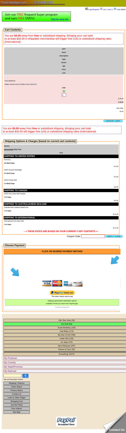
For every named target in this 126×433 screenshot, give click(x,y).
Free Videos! (16, 408)
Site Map (16, 412)
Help (117, 9)
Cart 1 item (105, 9)
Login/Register (92, 9)
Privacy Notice (17, 390)
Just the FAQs (16, 405)
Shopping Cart (17, 401)
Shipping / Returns (17, 383)
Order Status (16, 387)
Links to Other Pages (17, 398)
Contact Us (16, 394)
